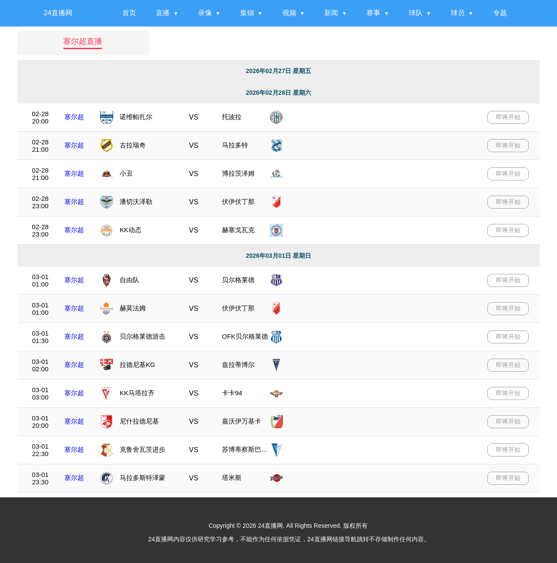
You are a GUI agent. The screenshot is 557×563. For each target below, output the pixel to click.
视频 (289, 13)
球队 (416, 13)
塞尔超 (74, 116)
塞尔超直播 (82, 41)
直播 (163, 13)
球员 (458, 13)
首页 (129, 13)
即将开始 (508, 116)
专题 (500, 13)
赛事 (373, 13)
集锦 (247, 13)
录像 (205, 13)
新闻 (331, 13)
